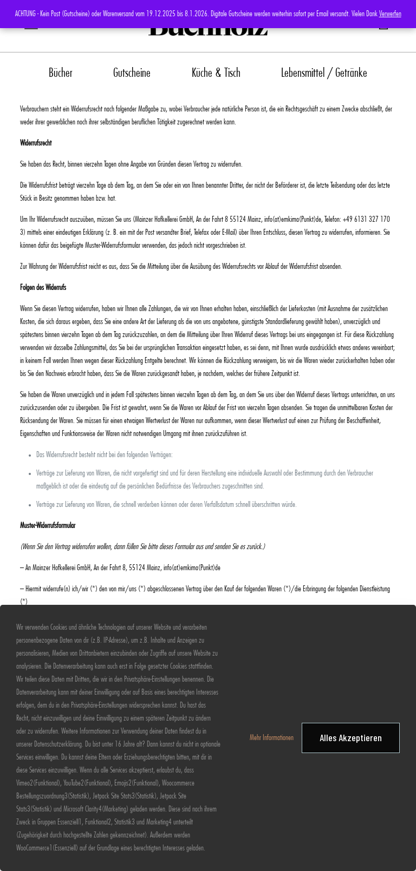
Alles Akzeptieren (351, 737)
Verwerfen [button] (390, 14)
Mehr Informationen (272, 738)
